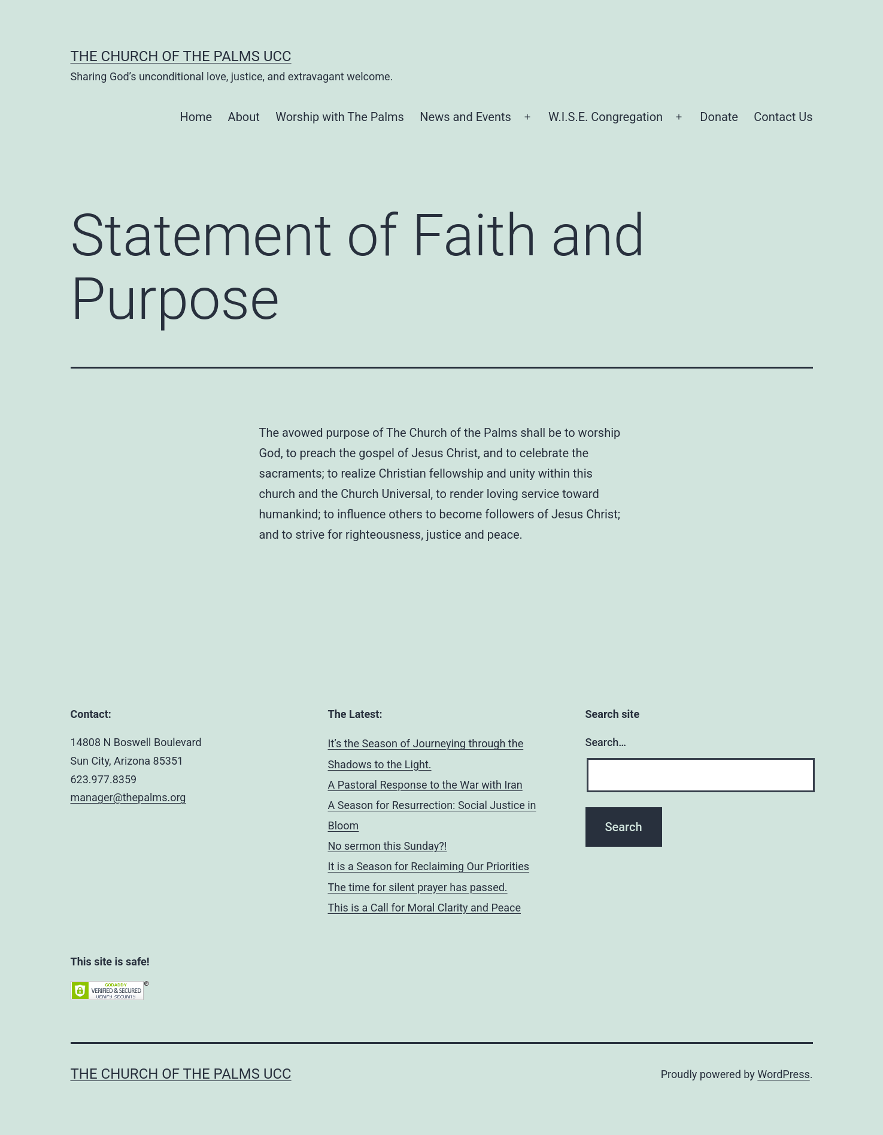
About (244, 117)
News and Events (465, 117)
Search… (606, 742)
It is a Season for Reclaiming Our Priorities (429, 866)
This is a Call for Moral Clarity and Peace (424, 907)
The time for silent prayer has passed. (418, 887)
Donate (719, 117)
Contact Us (783, 117)
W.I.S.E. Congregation (605, 117)
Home (196, 117)
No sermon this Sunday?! (387, 846)
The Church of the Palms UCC (181, 56)
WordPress (783, 1074)
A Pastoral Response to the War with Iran (425, 784)
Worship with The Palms (339, 117)
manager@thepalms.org (128, 797)
